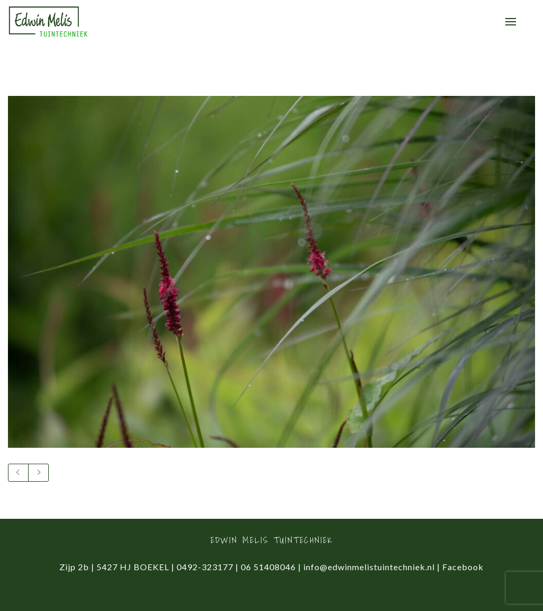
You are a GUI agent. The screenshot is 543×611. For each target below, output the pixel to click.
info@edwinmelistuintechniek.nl (369, 567)
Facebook (463, 567)
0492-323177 (205, 567)
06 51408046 (268, 567)
